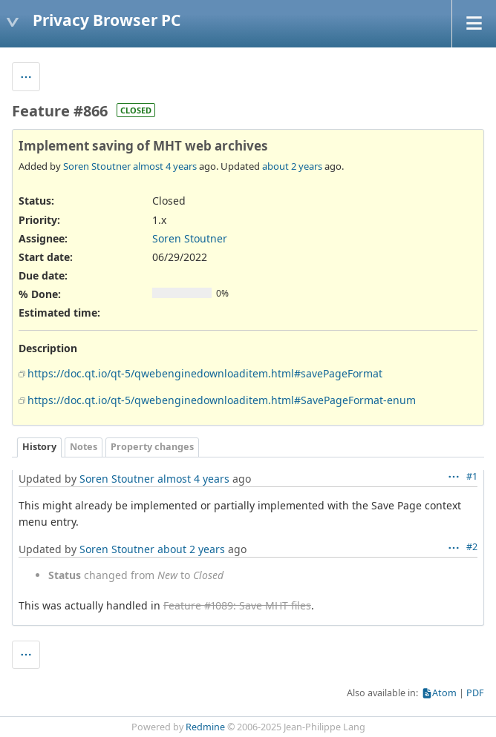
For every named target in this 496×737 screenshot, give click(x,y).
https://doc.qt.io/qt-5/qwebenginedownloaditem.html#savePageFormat (204, 373)
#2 (471, 547)
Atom (444, 693)
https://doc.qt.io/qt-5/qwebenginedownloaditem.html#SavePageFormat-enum (221, 400)
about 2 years (292, 166)
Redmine (205, 727)
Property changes (152, 446)
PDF (475, 693)
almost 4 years (165, 166)
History (39, 446)
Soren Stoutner (97, 166)
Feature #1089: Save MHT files (237, 605)
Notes (83, 446)
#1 (471, 476)
